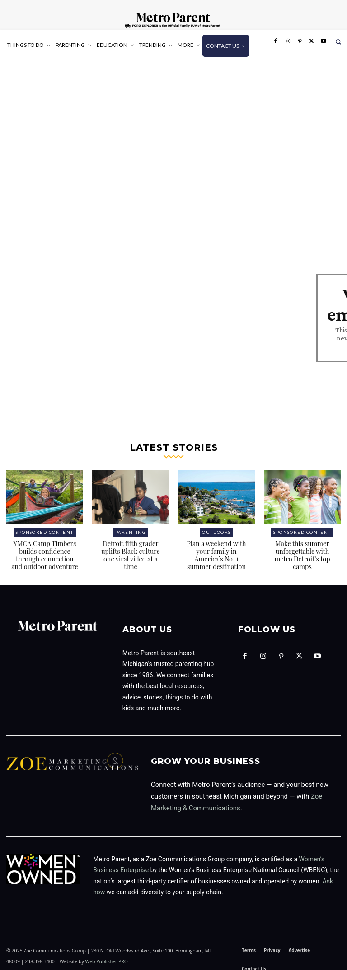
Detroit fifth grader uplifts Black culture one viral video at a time (130, 544)
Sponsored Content (45, 526)
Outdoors (216, 526)
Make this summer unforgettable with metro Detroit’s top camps (302, 548)
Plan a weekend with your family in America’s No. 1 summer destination (216, 548)
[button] (338, 42)
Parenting (130, 526)
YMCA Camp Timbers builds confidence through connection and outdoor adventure (44, 548)
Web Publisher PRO (106, 953)
